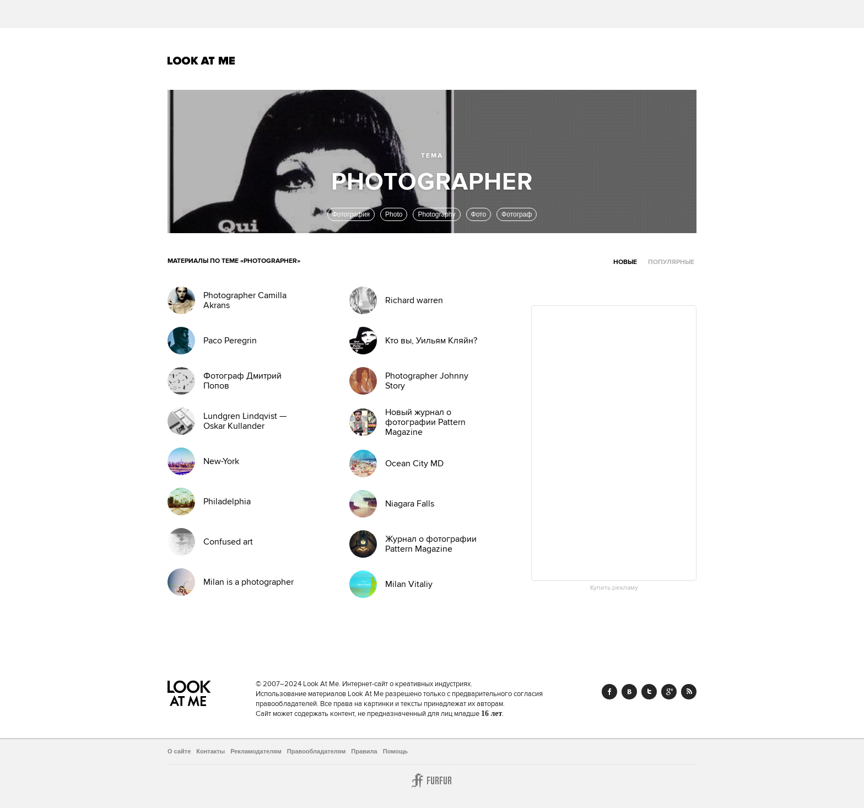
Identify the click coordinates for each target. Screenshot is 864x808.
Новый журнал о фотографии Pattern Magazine (425, 422)
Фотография (351, 214)
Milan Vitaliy (409, 584)
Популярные (671, 262)
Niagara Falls (409, 504)
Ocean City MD (414, 463)
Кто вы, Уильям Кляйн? (431, 341)
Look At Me (201, 60)
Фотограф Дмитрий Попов (242, 381)
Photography (436, 214)
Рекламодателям (256, 751)
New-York (221, 461)
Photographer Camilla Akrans (245, 300)
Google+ (669, 691)
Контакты (210, 751)
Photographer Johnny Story (426, 381)
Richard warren (414, 300)
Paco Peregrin (230, 341)
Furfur (432, 780)
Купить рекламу (614, 588)
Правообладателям (316, 751)
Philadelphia (227, 502)
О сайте (179, 751)
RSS (688, 691)
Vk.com (629, 691)
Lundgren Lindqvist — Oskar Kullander (245, 421)
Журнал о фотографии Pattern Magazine (431, 544)
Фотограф (516, 214)
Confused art (228, 542)
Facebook (609, 691)
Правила (364, 751)
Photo (393, 214)
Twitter (649, 691)
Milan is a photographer (248, 582)
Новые (625, 262)
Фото (479, 214)
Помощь (395, 751)
